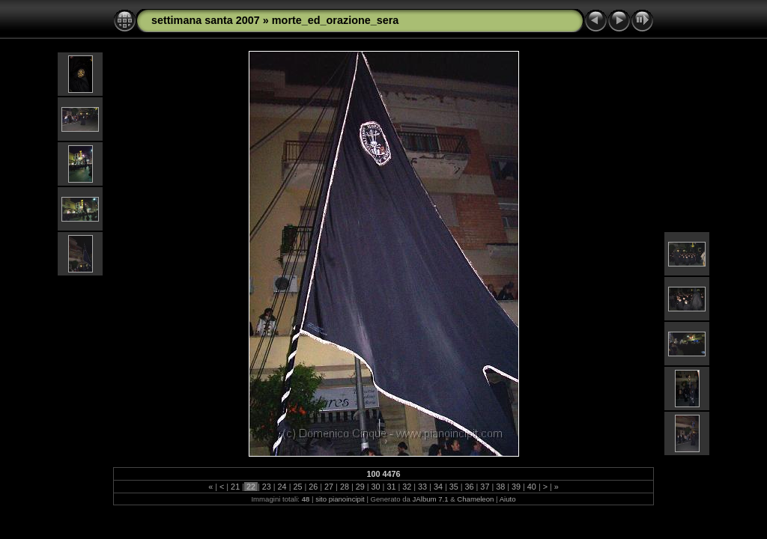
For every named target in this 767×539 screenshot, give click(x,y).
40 (532, 486)
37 (484, 486)
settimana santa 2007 (205, 20)
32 (406, 486)
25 (297, 486)
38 (500, 486)
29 (360, 486)
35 (454, 486)
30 (376, 486)
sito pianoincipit (340, 499)
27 (329, 486)
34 (438, 486)
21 (235, 486)
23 (266, 486)
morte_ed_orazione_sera (335, 20)
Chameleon (475, 499)
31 (391, 486)
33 (422, 486)
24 (282, 486)
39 (516, 486)
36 (469, 486)
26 (313, 486)
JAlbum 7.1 (431, 499)
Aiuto (508, 499)
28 (344, 486)
